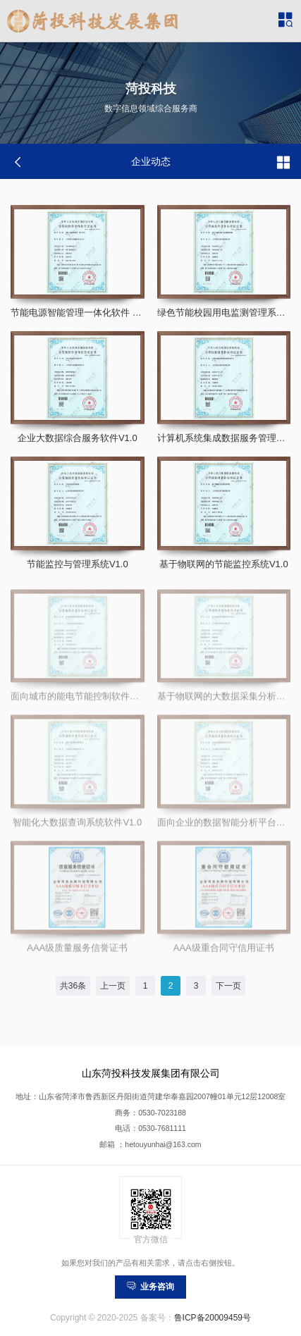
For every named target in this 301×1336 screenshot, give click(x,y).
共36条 (73, 986)
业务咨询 (150, 1287)
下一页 (228, 986)
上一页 (112, 986)
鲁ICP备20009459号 (212, 1318)
